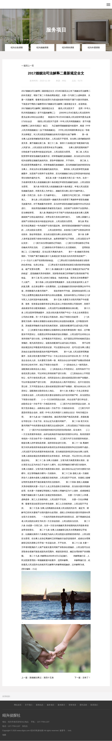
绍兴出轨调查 (17, 47)
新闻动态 (39, 705)
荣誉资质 (72, 705)
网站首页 (18, 705)
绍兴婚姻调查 (42, 47)
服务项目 (50, 705)
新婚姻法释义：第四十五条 (41, 678)
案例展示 (61, 705)
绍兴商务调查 (68, 47)
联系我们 (94, 705)
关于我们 (28, 705)
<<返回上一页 (27, 66)
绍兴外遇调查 (94, 47)
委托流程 (83, 705)
